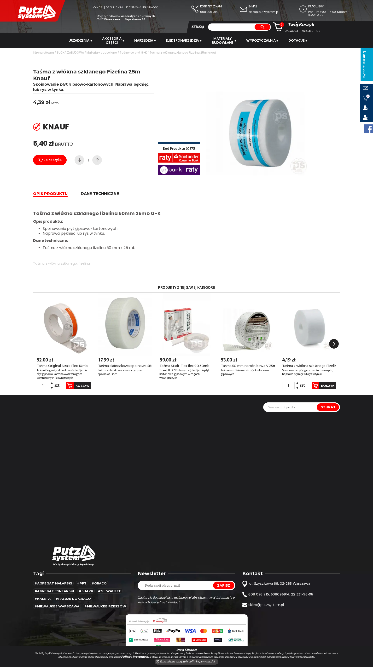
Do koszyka (50, 159)
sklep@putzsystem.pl (264, 12)
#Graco (99, 574)
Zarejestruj (311, 30)
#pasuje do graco (73, 589)
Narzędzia (145, 40)
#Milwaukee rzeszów (105, 597)
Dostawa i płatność (142, 7)
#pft (82, 574)
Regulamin (114, 7)
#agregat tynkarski (54, 582)
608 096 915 (208, 12)
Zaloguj (291, 30)
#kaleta (43, 589)
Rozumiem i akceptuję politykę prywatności (185, 661)
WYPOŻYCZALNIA (264, 40)
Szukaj (328, 398)
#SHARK (86, 582)
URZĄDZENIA (79, 40)
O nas (97, 7)
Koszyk (74, 376)
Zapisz (223, 576)
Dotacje (300, 40)
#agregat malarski (53, 574)
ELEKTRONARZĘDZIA (185, 40)
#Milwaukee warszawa (57, 597)
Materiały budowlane (225, 40)
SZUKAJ (197, 27)
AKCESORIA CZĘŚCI (112, 40)
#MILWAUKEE (109, 582)
